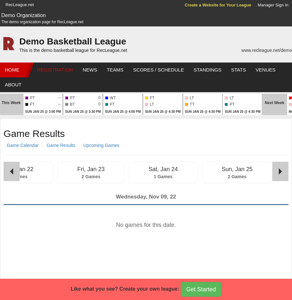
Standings (207, 70)
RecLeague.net (19, 4)
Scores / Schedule (158, 70)
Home (12, 70)
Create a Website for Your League (218, 5)
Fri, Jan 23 (91, 169)
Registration (55, 70)
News (90, 70)
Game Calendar (23, 145)
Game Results (61, 145)
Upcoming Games (101, 145)
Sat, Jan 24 (163, 169)
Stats (238, 70)
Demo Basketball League (72, 41)
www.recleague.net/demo (266, 50)
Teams (115, 70)
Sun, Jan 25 (237, 169)
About (13, 84)
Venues (266, 70)
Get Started (201, 289)
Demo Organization (23, 15)
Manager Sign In (273, 5)
